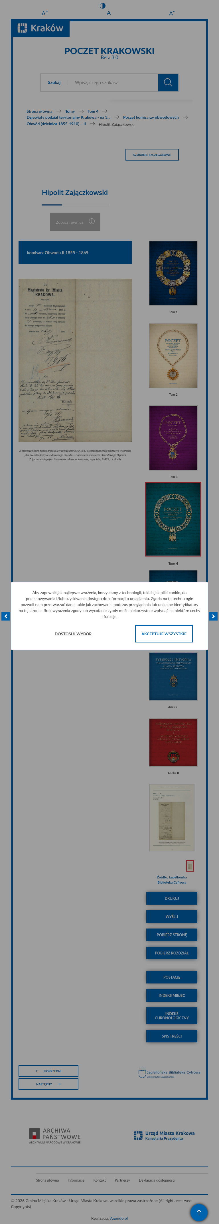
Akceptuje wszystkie (163, 633)
